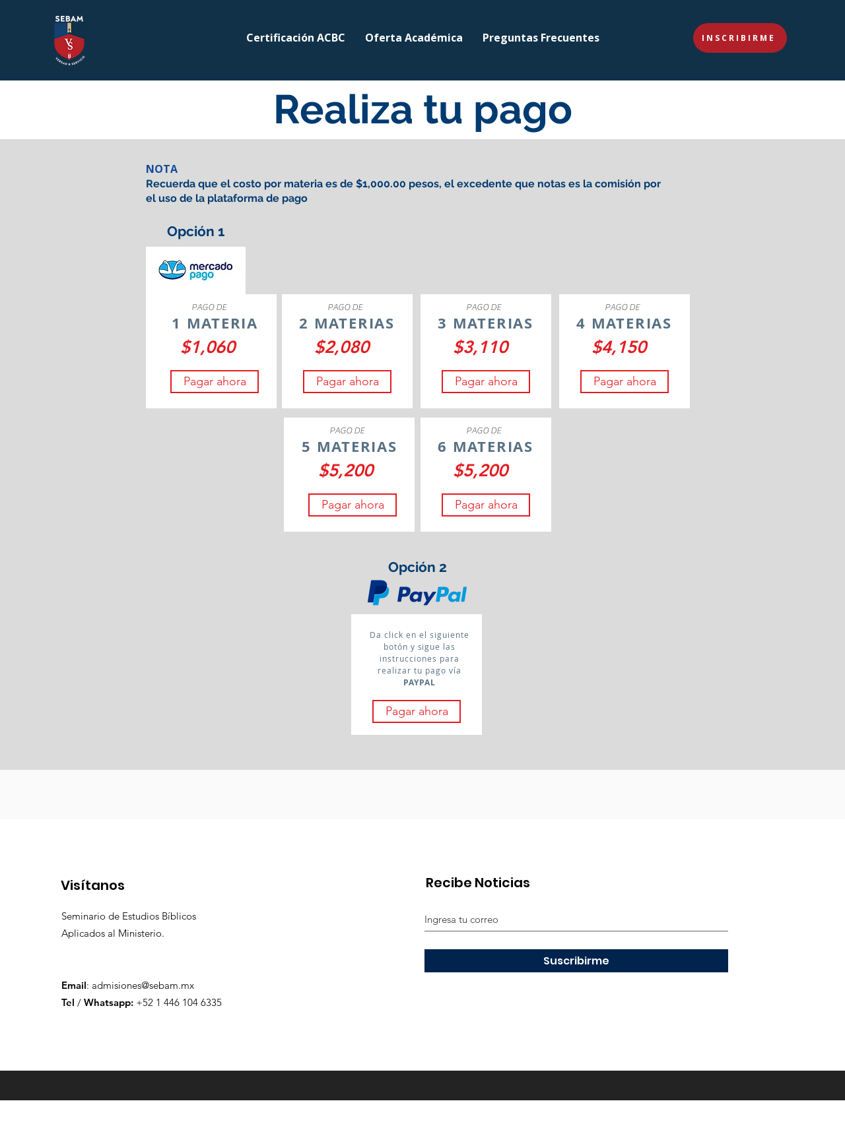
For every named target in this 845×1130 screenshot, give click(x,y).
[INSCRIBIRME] (740, 38)
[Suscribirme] (576, 960)
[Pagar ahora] (214, 381)
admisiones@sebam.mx (143, 985)
